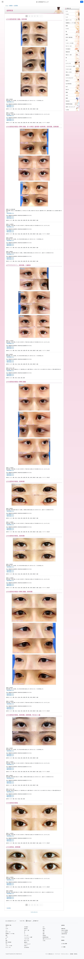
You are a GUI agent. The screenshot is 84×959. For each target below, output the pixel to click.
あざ (43, 926)
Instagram (28, 920)
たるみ (7, 928)
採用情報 (71, 953)
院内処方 (44, 935)
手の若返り (26, 926)
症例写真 (63, 925)
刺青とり (25, 945)
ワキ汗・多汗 (26, 938)
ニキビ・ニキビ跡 (9, 945)
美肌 (6, 940)
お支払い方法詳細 (64, 930)
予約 (82, 1)
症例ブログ (35, 920)
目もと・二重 (26, 930)
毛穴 (6, 943)
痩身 (6, 935)
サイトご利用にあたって (50, 953)
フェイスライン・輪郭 (28, 937)
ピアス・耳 (26, 935)
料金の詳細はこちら (10, 105)
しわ (6, 926)
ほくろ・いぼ (8, 947)
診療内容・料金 (8, 925)
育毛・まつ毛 (26, 940)
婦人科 (44, 928)
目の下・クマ (8, 931)
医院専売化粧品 (45, 937)
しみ (6, 930)
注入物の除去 (26, 947)
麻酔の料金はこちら (10, 106)
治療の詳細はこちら (10, 101)
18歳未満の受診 (64, 933)
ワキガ (7, 937)
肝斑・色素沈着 (8, 942)
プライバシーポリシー (65, 953)
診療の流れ (63, 928)
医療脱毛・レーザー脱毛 (10, 933)
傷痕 (43, 930)
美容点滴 (25, 928)
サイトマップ (57, 953)
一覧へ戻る (9, 908)
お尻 (43, 932)
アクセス (62, 937)
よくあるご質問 (64, 943)
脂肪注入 (25, 942)
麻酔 (43, 933)
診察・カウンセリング (47, 938)
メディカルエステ (27, 944)
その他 (44, 940)
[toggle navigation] (2, 2)
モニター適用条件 (64, 932)
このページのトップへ (34, 911)
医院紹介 (63, 940)
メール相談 (63, 946)
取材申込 (75, 953)
